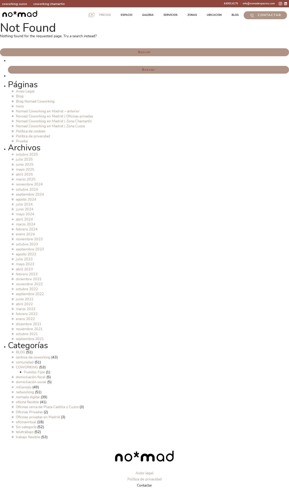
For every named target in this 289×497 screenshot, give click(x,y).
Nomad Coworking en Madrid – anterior (48, 111)
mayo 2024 (25, 214)
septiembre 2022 (30, 294)
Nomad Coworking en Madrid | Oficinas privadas (54, 116)
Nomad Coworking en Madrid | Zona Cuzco (50, 126)
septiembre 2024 (30, 194)
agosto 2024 (26, 199)
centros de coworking (33, 357)
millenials (23, 387)
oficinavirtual (26, 422)
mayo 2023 (25, 264)
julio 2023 (24, 259)
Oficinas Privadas (29, 412)
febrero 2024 (27, 229)
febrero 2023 (27, 274)
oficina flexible (27, 402)
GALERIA (148, 15)
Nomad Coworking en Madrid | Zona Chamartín (54, 121)
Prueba (22, 141)
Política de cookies (30, 131)
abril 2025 (24, 174)
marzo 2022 (25, 309)
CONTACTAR (265, 15)
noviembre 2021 (29, 329)
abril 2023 (24, 269)
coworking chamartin (49, 4)
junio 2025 (24, 164)
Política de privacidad (33, 136)
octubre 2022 (27, 289)
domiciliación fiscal (31, 377)
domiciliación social (31, 382)
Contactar (144, 485)
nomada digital (28, 397)
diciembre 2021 (29, 324)
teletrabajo (24, 432)
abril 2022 (24, 304)
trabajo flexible (28, 437)
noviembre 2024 (29, 184)
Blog (20, 96)
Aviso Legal (25, 91)
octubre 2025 (27, 154)
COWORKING (27, 367)
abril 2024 (24, 219)
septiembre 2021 (30, 338)
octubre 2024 (27, 189)
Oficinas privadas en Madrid (38, 417)
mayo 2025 (25, 169)
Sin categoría (26, 427)
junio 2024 (24, 209)
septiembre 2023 (30, 249)
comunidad (25, 362)
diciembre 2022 (29, 279)
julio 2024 (24, 204)
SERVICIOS (171, 15)
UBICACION (214, 15)
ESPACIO (126, 15)
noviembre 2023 (29, 239)
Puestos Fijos (34, 372)
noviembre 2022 (29, 284)
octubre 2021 (27, 334)
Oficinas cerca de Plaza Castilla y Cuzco (47, 407)
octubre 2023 (27, 244)
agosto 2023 (26, 254)
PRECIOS (105, 15)
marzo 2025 (25, 179)
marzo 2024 (25, 224)
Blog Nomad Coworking (35, 101)
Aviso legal (145, 473)
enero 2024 (25, 234)
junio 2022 (24, 299)
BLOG (235, 15)
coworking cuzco (14, 4)
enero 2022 (25, 318)
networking (25, 392)
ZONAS (192, 15)
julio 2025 (24, 159)
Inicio (20, 106)
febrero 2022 (27, 314)
